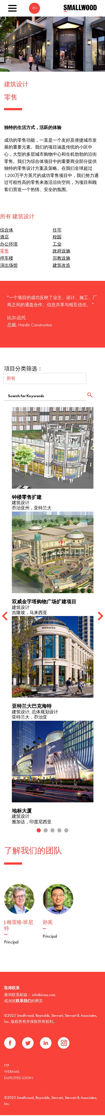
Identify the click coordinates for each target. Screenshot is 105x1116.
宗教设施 (61, 258)
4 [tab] (59, 825)
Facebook (10, 1037)
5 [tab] (66, 825)
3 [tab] (52, 825)
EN (35, 8)
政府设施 (61, 251)
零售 (4, 251)
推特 (28, 1037)
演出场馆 (9, 265)
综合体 (6, 230)
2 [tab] (46, 825)
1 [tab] (39, 825)
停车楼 (6, 258)
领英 (46, 1037)
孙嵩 (48, 917)
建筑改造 (61, 265)
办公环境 (9, 244)
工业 (57, 244)
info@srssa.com (43, 989)
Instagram (63, 1037)
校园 (57, 237)
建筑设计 (16, 85)
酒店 (4, 237)
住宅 (57, 230)
